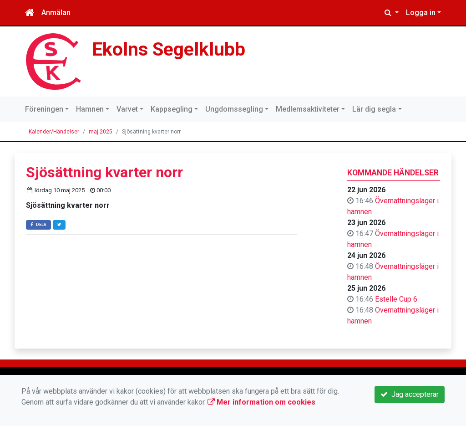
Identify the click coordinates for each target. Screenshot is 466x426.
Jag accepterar (409, 394)
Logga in (421, 12)
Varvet (127, 109)
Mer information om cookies (261, 402)
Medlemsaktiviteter (307, 109)
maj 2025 (100, 131)
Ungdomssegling (234, 109)
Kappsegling (171, 109)
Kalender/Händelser (54, 131)
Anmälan (56, 12)
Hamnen (90, 109)
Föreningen (44, 109)
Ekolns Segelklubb (168, 49)
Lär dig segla (374, 109)
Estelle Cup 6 (396, 299)
